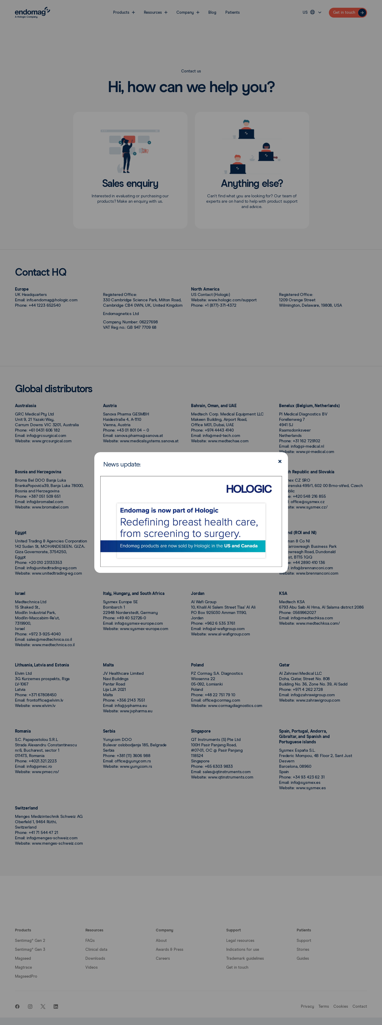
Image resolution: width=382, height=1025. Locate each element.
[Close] (279, 462)
